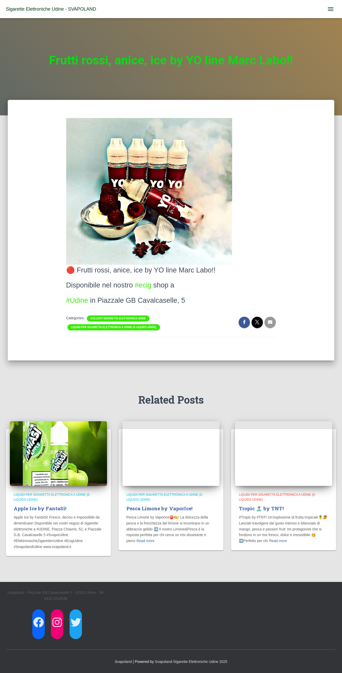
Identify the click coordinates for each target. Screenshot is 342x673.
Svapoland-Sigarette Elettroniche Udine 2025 (191, 662)
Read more (145, 541)
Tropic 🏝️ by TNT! (261, 508)
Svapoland (123, 662)
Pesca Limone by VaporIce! (159, 508)
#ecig (143, 285)
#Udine (77, 300)
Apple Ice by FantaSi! (40, 508)
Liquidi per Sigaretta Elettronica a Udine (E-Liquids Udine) (113, 327)
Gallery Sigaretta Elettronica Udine (118, 318)
